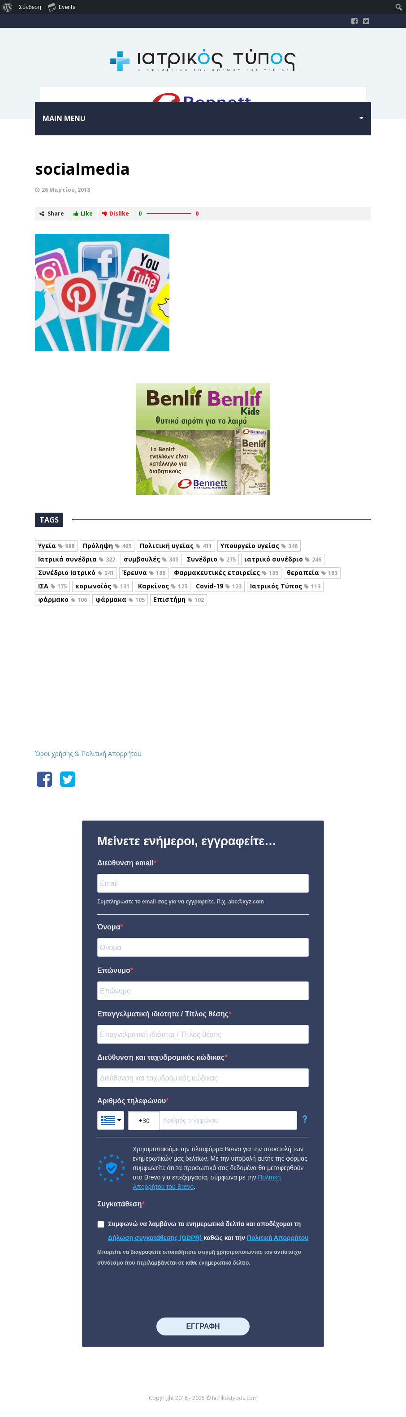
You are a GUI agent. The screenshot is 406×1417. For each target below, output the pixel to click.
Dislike (115, 213)
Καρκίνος (162, 586)
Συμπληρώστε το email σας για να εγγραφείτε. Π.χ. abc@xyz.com (180, 902)
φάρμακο (62, 599)
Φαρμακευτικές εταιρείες (226, 572)
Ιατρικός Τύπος (285, 586)
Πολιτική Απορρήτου (278, 1237)
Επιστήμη (178, 599)
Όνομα (109, 927)
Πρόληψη (107, 545)
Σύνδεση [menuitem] (30, 7)
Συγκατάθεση (119, 1204)
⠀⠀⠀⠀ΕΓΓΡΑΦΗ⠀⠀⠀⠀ (202, 1326)
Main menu (64, 118)
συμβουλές (151, 559)
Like (83, 213)
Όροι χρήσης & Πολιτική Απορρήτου (88, 753)
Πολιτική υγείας (176, 545)
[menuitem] (8, 7)
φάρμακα (120, 599)
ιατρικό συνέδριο (282, 559)
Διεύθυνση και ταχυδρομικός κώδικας (161, 1057)
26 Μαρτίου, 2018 (66, 190)
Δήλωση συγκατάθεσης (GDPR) (155, 1237)
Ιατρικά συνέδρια (76, 559)
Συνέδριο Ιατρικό (76, 572)
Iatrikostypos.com (203, 654)
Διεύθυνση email (125, 863)
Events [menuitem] (62, 6)
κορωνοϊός (102, 586)
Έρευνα (143, 572)
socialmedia (82, 168)
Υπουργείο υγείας (259, 545)
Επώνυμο (113, 970)
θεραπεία (312, 572)
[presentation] (165, 1292)
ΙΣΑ (52, 586)
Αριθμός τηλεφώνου (131, 1101)
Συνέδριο (211, 559)
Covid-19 (219, 586)
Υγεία (56, 545)
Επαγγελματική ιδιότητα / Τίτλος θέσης (163, 1014)
